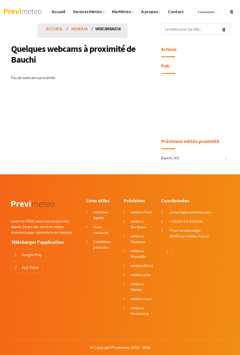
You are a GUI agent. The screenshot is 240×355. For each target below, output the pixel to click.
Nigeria (79, 28)
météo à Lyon (141, 298)
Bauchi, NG (170, 158)
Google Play (32, 254)
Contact (176, 11)
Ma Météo (121, 11)
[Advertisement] (195, 109)
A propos (149, 11)
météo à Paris (141, 212)
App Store (30, 267)
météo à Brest (142, 265)
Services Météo (87, 11)
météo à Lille (141, 274)
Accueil (58, 11)
